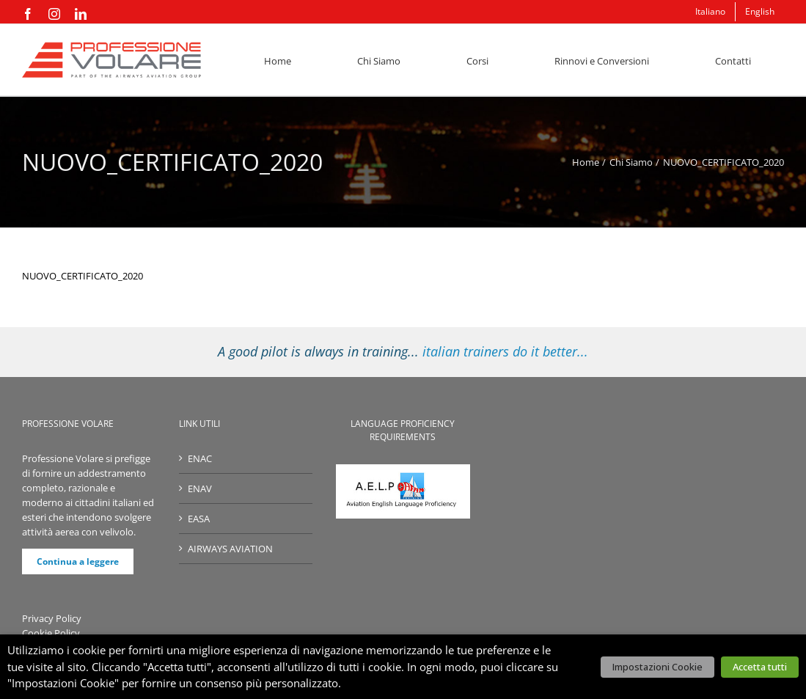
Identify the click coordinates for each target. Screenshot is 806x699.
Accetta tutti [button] (760, 666)
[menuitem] (710, 11)
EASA (199, 518)
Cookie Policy (51, 633)
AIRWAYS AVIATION (230, 548)
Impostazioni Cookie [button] (657, 666)
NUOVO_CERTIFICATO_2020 (82, 275)
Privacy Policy (51, 618)
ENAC (200, 458)
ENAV (200, 488)
